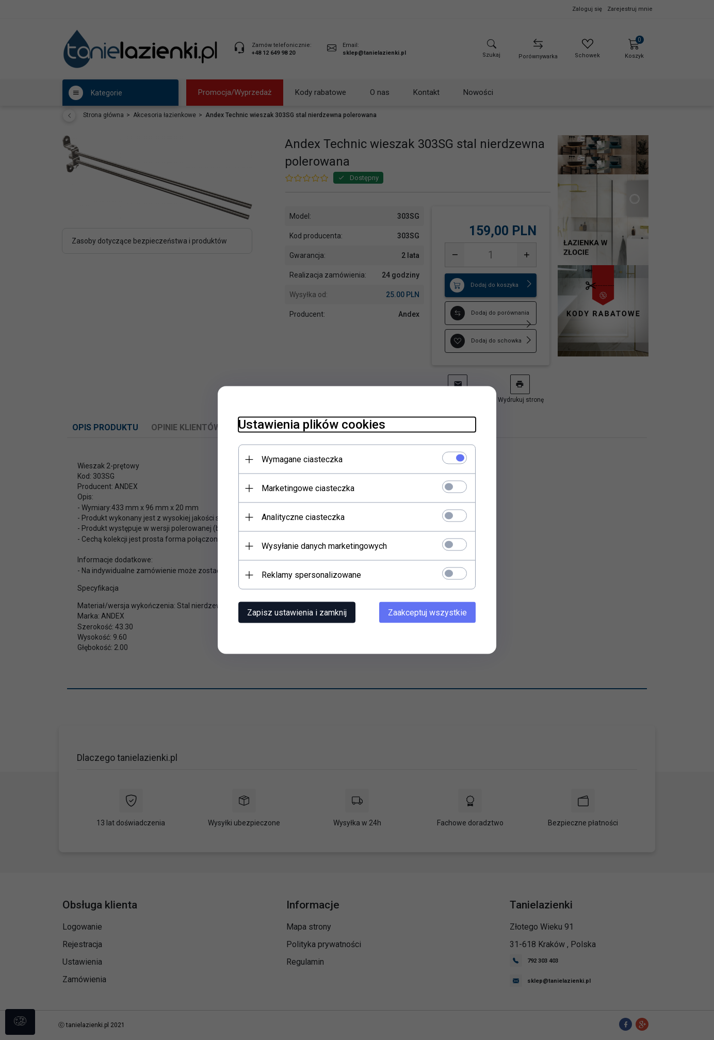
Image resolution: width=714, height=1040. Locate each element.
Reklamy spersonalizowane (311, 575)
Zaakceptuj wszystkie (427, 613)
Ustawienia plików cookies (311, 424)
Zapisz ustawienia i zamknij (297, 613)
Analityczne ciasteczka (303, 517)
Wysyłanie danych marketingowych (324, 546)
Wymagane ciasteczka (302, 459)
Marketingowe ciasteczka (308, 488)
